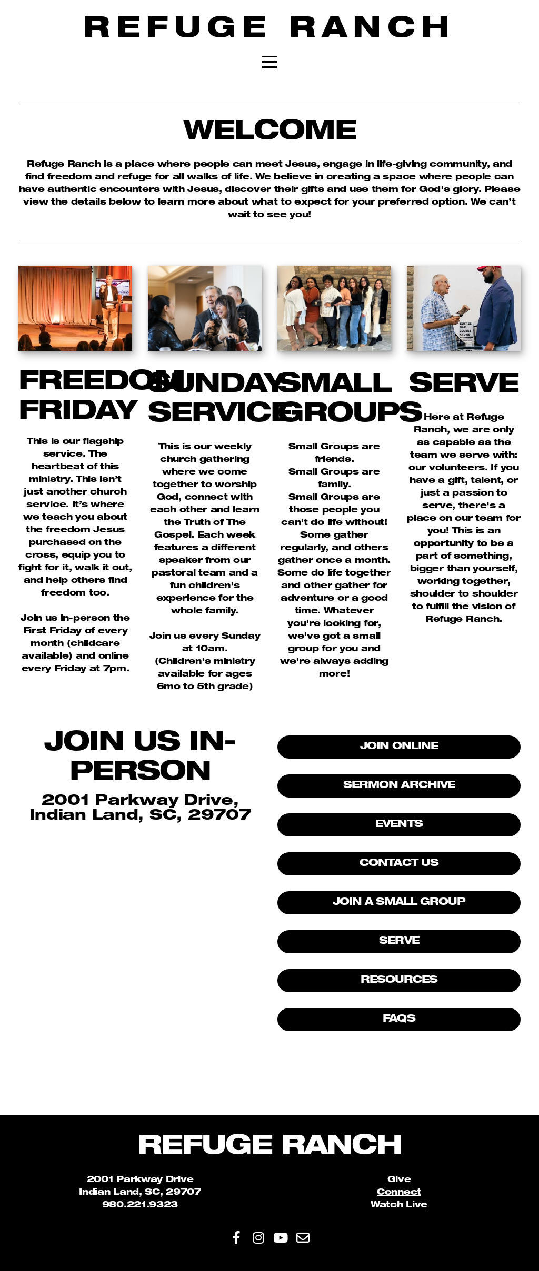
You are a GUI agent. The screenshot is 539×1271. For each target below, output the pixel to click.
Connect (399, 1193)
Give (399, 1180)
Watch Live (399, 1206)
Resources (399, 980)
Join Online (399, 747)
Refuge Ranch (269, 30)
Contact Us (399, 864)
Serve (398, 941)
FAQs (399, 1019)
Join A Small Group (399, 902)
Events (398, 825)
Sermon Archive (399, 786)
